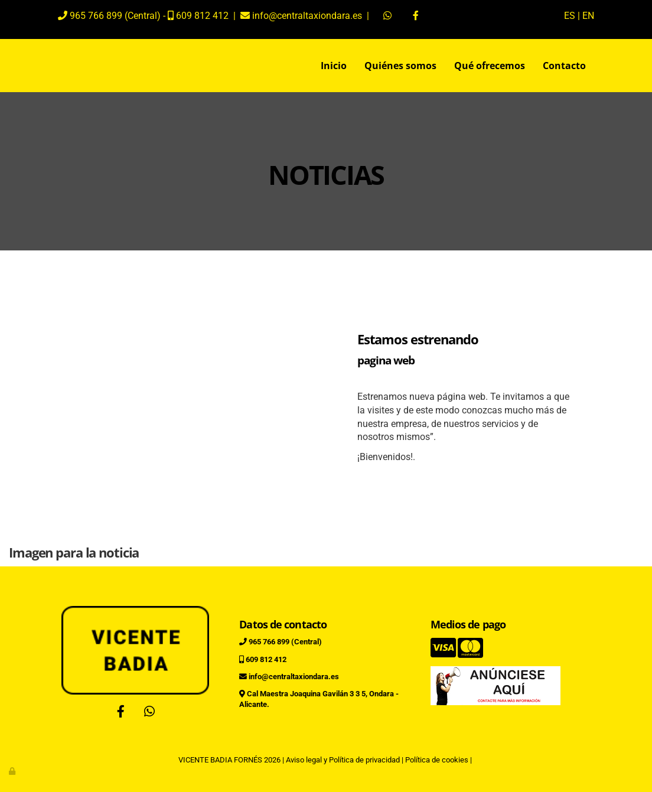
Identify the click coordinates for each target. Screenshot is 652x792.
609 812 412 (202, 15)
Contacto (564, 65)
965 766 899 (96, 15)
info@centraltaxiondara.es (306, 15)
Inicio (334, 65)
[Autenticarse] (13, 771)
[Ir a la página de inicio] (45, 65)
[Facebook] (121, 713)
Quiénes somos (400, 65)
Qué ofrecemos (489, 65)
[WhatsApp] (149, 713)
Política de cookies (436, 759)
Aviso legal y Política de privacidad (343, 759)
